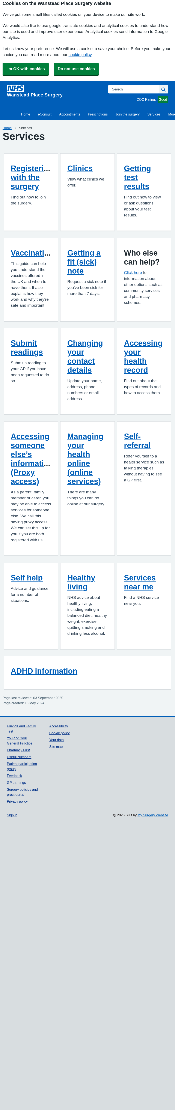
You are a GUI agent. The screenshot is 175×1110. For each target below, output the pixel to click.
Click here (133, 273)
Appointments (69, 114)
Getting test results (137, 177)
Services (153, 114)
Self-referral (137, 440)
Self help (27, 578)
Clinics (80, 168)
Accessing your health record (143, 356)
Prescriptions (98, 114)
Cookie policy (59, 733)
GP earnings (16, 782)
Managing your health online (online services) (85, 458)
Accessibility (58, 726)
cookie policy (80, 55)
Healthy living (81, 582)
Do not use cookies (76, 69)
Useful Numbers (19, 757)
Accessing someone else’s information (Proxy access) (32, 458)
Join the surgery (127, 114)
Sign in (12, 815)
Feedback (14, 775)
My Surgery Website (152, 815)
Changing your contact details (85, 356)
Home (25, 114)
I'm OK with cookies (25, 69)
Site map (56, 746)
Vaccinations (34, 253)
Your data (56, 739)
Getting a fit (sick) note (84, 262)
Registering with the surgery (32, 177)
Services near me (140, 582)
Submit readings (27, 347)
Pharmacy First (18, 750)
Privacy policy (17, 801)
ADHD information (44, 671)
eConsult (44, 114)
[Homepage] (55, 91)
